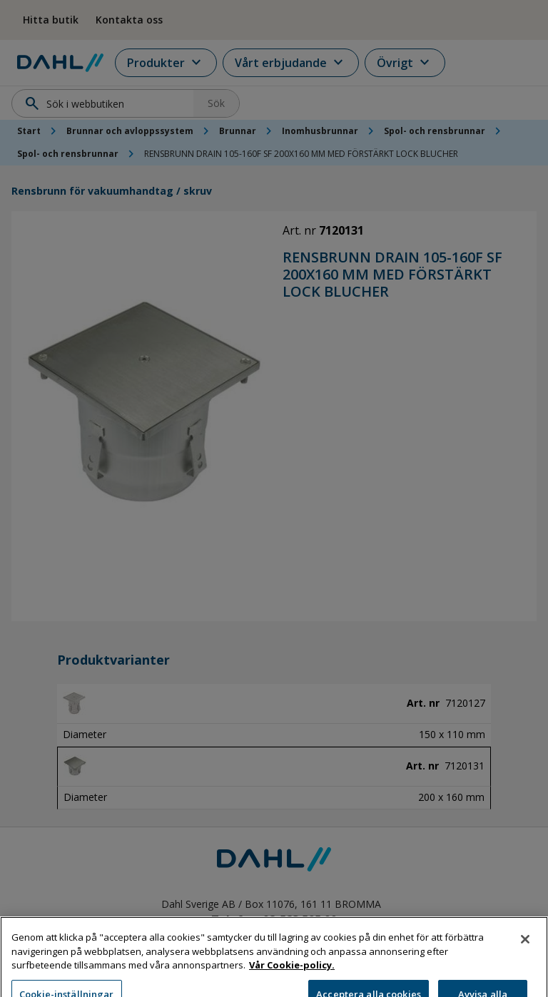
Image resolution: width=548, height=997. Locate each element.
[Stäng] (525, 955)
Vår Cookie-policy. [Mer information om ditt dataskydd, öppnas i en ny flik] (292, 981)
